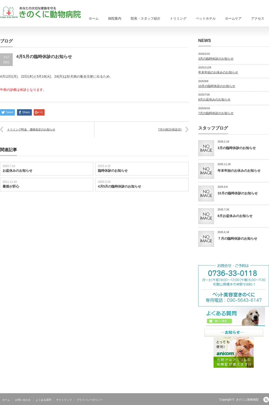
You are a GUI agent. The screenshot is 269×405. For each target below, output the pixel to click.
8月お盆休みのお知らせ (214, 99)
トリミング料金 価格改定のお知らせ (31, 129)
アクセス (257, 18)
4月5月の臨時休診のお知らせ (119, 186)
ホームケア (233, 18)
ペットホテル (206, 18)
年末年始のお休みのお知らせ (218, 72)
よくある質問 (43, 399)
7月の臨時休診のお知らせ (216, 113)
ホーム (94, 18)
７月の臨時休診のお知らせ (237, 238)
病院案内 (114, 18)
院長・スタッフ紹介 (145, 18)
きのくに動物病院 (247, 399)
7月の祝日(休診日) (169, 129)
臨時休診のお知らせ (113, 170)
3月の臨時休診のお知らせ (216, 58)
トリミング (178, 18)
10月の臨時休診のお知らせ (216, 86)
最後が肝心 (11, 186)
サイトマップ (64, 399)
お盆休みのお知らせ (17, 170)
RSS (266, 399)
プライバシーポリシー (90, 399)
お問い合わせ (23, 399)
